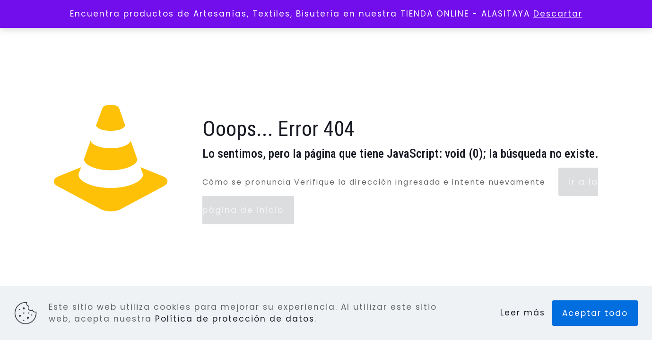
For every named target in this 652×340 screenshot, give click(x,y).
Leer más (522, 312)
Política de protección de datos (234, 318)
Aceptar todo (595, 313)
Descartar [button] (557, 13)
